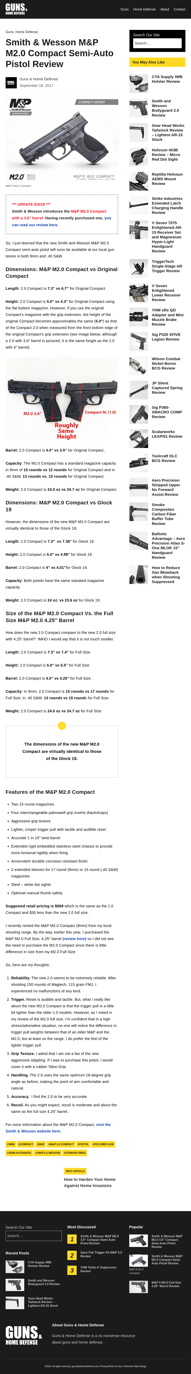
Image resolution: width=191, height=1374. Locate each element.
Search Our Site (157, 40)
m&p (41, 1144)
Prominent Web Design (134, 1366)
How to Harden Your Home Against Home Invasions (90, 1182)
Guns (125, 9)
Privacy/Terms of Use (110, 1366)
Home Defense (144, 9)
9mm (12, 1144)
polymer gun (104, 1144)
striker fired (76, 1152)
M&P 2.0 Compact (62, 1144)
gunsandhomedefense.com (85, 1366)
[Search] (157, 43)
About (164, 9)
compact (26, 1144)
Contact (179, 9)
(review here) (74, 939)
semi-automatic (20, 1152)
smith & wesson (48, 1152)
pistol (84, 1144)
